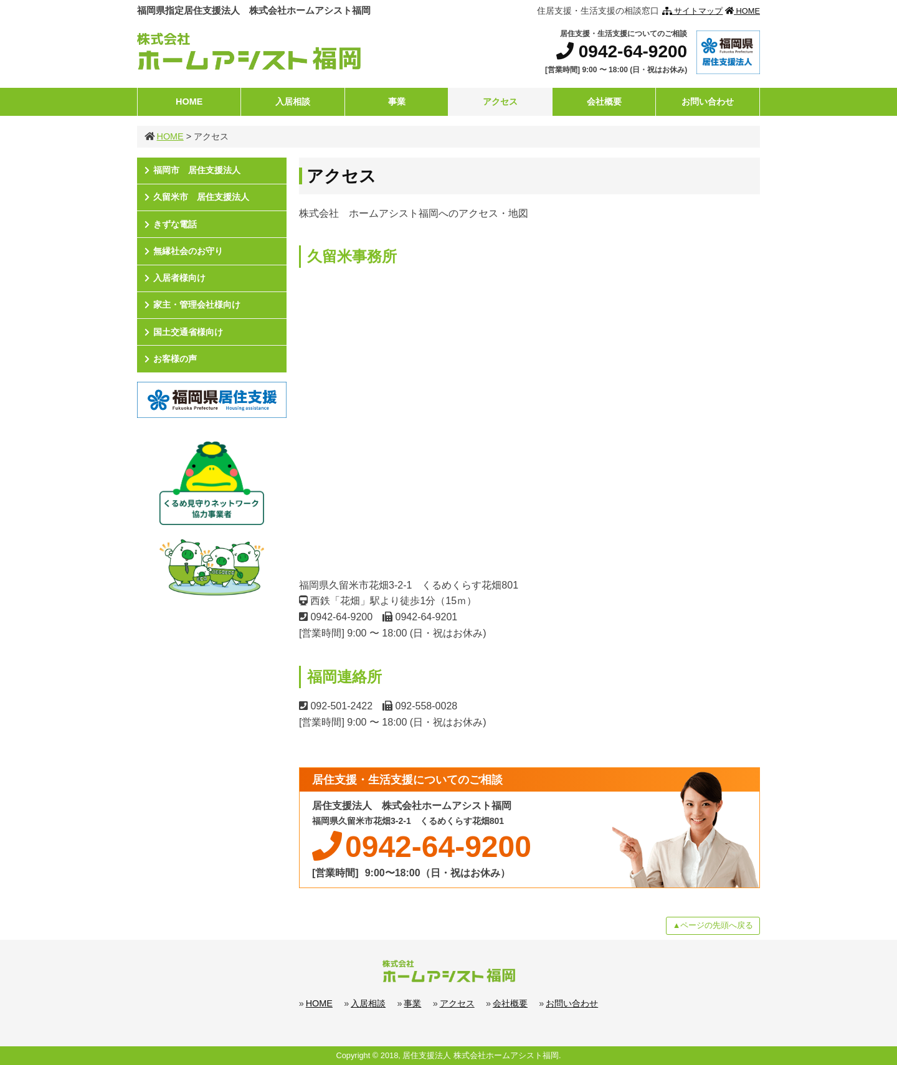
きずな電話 (175, 224)
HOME (742, 11)
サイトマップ (692, 11)
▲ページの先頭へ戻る (713, 925)
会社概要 (604, 102)
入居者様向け (179, 278)
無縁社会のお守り (188, 251)
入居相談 (292, 102)
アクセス (500, 102)
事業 (397, 102)
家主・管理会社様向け (196, 305)
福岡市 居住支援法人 (196, 170)
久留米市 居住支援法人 (201, 197)
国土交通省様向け (188, 332)
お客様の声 (175, 359)
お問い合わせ (707, 102)
